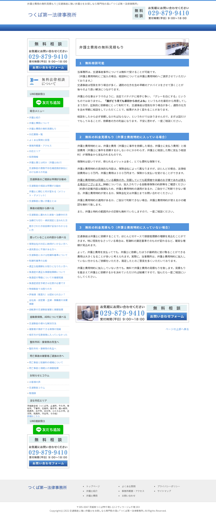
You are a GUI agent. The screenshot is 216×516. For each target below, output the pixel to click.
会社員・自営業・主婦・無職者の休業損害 (48, 302)
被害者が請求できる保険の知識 (45, 329)
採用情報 (33, 156)
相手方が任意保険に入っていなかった (48, 334)
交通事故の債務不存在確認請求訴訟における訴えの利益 (48, 170)
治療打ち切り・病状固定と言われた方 (48, 220)
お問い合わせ (175, 27)
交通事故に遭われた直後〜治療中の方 (48, 214)
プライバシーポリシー (168, 486)
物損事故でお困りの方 (40, 288)
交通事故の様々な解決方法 (42, 323)
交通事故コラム (37, 387)
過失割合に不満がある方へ (42, 249)
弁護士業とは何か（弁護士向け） (46, 162)
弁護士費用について (39, 123)
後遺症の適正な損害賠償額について (47, 272)
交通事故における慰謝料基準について (48, 255)
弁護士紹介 (65, 27)
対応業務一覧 (36, 134)
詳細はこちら (33, 416)
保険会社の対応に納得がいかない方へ (48, 243)
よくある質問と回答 (39, 140)
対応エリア (34, 151)
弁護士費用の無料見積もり (42, 128)
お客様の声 (34, 382)
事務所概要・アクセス (147, 27)
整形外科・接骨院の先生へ (42, 348)
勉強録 (32, 393)
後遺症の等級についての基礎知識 (46, 277)
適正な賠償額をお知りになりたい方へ (48, 266)
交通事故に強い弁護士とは (42, 201)
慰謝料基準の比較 (38, 260)
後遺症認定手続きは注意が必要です (47, 283)
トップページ (39, 27)
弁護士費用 (92, 27)
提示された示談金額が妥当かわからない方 (48, 227)
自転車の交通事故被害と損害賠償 (46, 309)
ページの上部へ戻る (177, 329)
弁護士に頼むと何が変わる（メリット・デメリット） (47, 193)
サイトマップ (164, 491)
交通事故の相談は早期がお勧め (45, 185)
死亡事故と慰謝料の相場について (46, 362)
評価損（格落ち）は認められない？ (47, 294)
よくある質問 (120, 27)
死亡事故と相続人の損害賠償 (44, 368)
